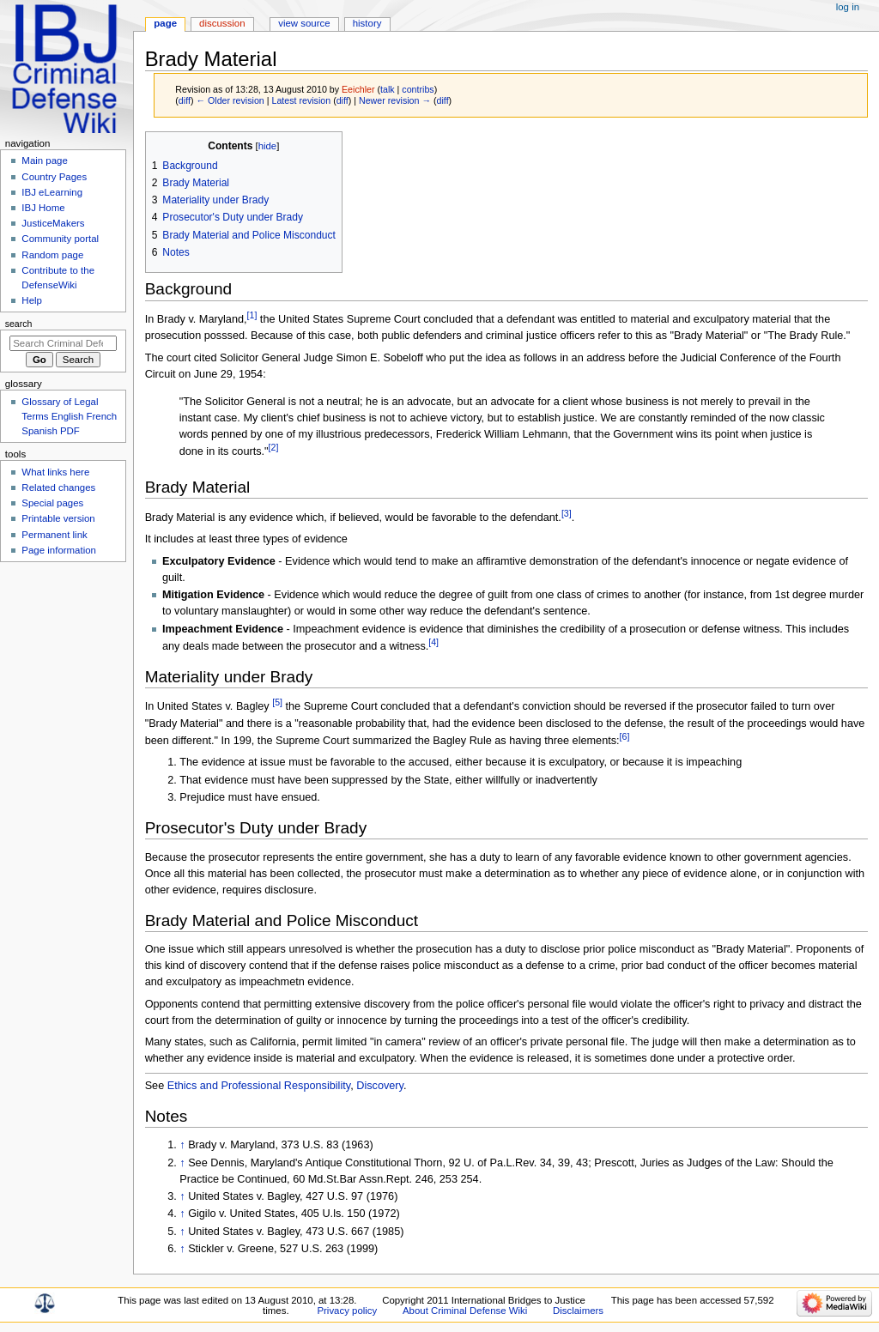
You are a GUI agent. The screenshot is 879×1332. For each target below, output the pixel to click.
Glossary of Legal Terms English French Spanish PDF (69, 416)
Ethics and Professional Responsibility (258, 1086)
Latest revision (300, 100)
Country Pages (54, 177)
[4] (433, 642)
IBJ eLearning (51, 192)
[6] (625, 736)
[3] (566, 513)
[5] (277, 702)
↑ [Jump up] (182, 1145)
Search (19, 323)
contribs (417, 89)
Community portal (60, 238)
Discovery (379, 1086)
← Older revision (230, 100)
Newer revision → (395, 100)
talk (387, 89)
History (367, 23)
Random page (52, 255)
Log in (847, 7)
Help (31, 300)
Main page (44, 160)
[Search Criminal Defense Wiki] (63, 343)
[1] (252, 315)
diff (185, 100)
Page (165, 23)
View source (304, 23)
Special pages (52, 503)
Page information (58, 550)
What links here (55, 472)
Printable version (57, 518)
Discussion (222, 23)
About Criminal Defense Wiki (465, 1310)
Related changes (58, 487)
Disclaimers (578, 1310)
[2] (274, 447)
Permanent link (54, 535)
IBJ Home (42, 208)
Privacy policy (347, 1310)
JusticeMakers (52, 223)
